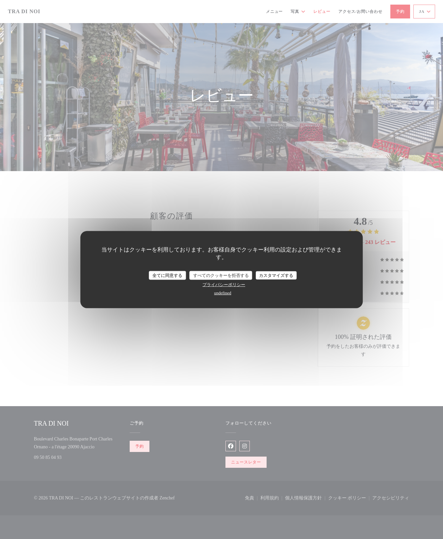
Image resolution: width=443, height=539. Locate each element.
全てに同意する (167, 275)
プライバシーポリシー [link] (223, 284)
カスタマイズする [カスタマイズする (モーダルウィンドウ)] (276, 275)
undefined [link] (222, 292)
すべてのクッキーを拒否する (221, 275)
